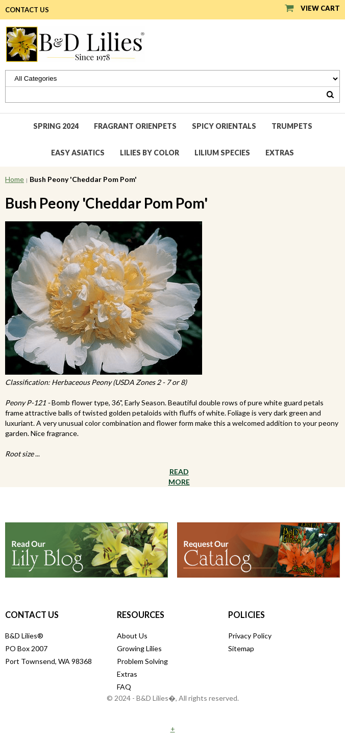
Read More (179, 476)
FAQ (124, 686)
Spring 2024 (56, 126)
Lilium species (222, 152)
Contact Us (27, 10)
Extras (279, 152)
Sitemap (241, 648)
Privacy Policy (250, 635)
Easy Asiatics (78, 152)
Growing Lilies (139, 648)
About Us (132, 635)
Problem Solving (142, 661)
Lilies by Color (149, 152)
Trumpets (292, 126)
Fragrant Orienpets (135, 126)
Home (14, 179)
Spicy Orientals (224, 126)
